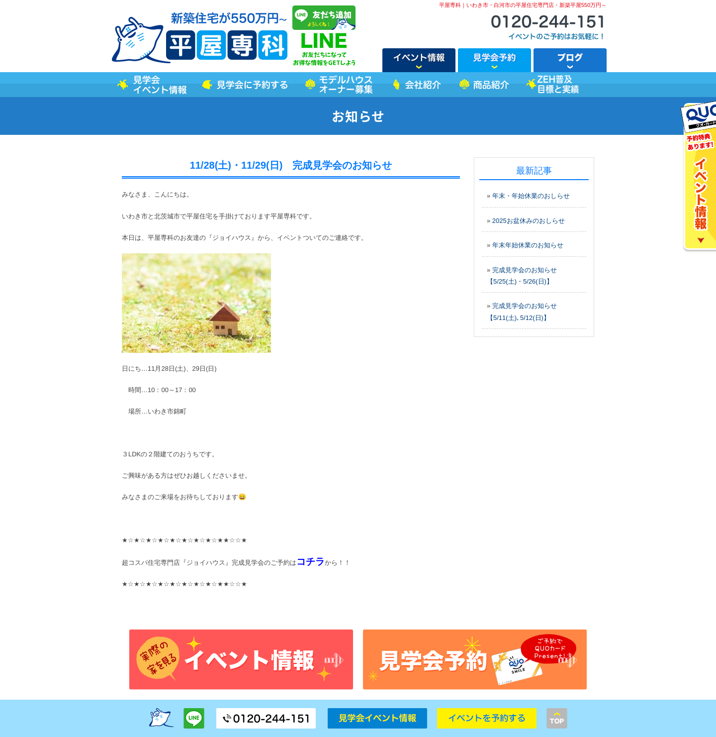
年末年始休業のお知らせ (527, 245)
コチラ (310, 561)
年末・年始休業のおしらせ (531, 196)
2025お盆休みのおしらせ (528, 220)
